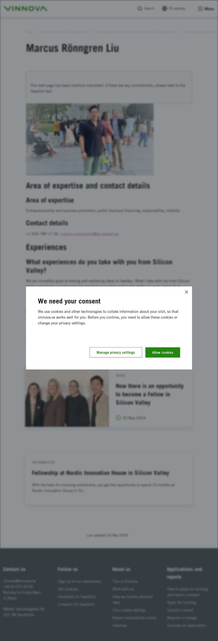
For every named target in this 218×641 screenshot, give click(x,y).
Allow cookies (162, 352)
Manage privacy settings (116, 352)
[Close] (186, 292)
